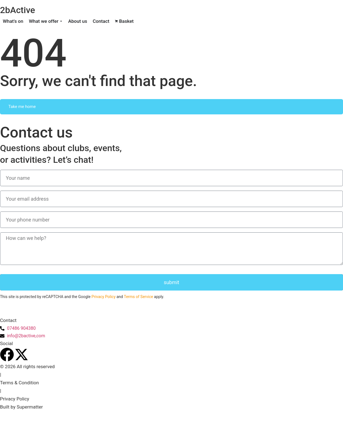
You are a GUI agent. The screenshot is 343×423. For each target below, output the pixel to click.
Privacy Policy (103, 296)
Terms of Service (138, 296)
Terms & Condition (19, 382)
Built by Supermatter (21, 407)
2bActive (17, 10)
